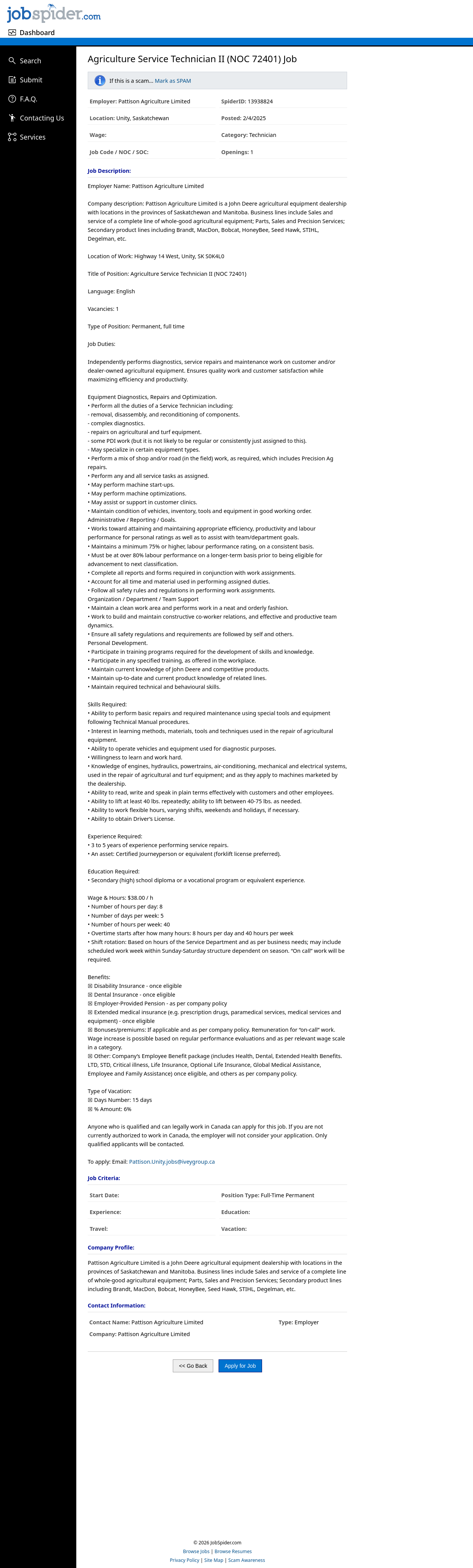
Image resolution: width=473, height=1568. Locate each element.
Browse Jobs (196, 1551)
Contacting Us (42, 117)
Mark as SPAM (173, 80)
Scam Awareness (246, 1560)
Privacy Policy (184, 1560)
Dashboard (37, 32)
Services (32, 137)
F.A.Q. (28, 98)
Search (30, 60)
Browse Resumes (233, 1551)
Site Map (214, 1560)
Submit (31, 79)
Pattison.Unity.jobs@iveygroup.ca (172, 1161)
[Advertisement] (288, 17)
